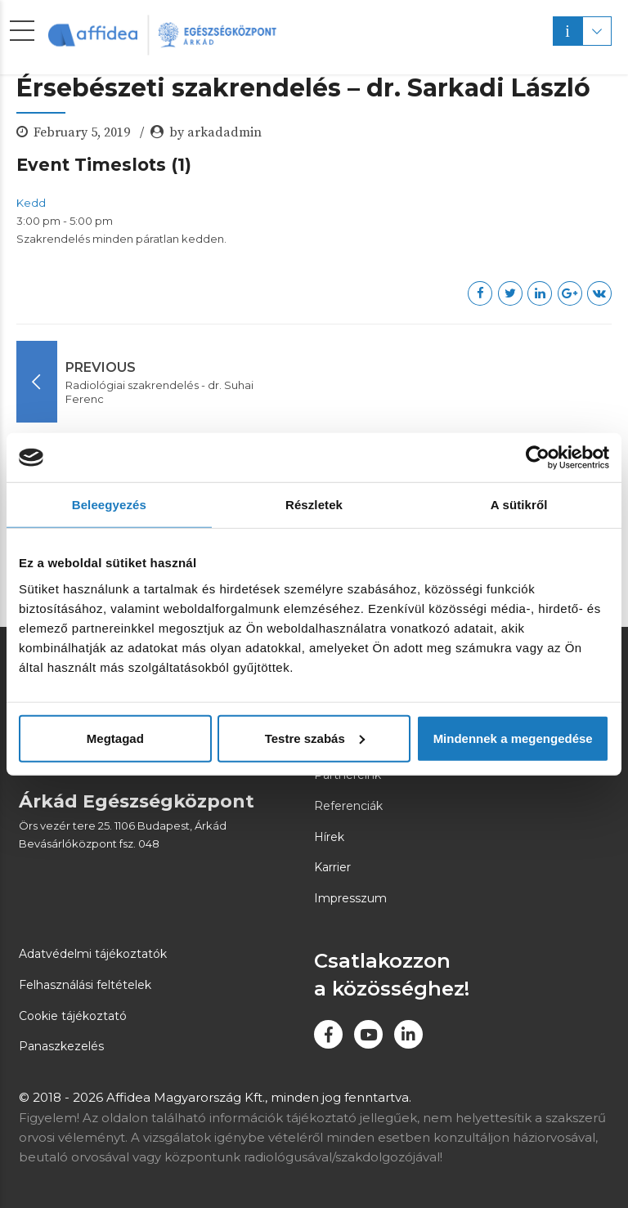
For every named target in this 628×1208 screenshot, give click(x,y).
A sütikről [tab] (519, 505)
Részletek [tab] (314, 505)
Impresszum (350, 898)
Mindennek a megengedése (513, 738)
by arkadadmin (215, 132)
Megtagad (115, 738)
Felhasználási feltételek (85, 985)
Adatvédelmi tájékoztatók (93, 953)
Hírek (329, 837)
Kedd (31, 202)
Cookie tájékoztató (73, 1016)
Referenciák (348, 806)
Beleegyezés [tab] (109, 505)
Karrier (332, 867)
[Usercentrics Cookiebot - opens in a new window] (537, 457)
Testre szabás (315, 738)
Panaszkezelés (61, 1046)
